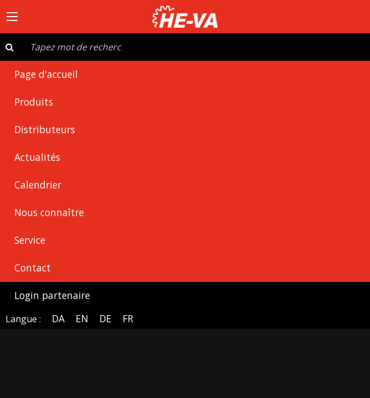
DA (58, 318)
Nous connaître (49, 212)
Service (29, 240)
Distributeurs (44, 129)
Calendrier (37, 184)
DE (105, 318)
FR (128, 318)
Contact (32, 267)
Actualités (37, 157)
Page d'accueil (46, 74)
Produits (33, 101)
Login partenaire (52, 295)
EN (82, 318)
